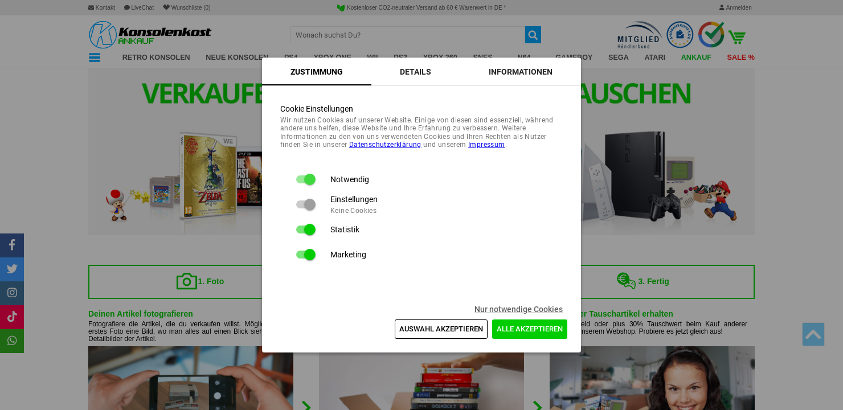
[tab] (316, 71)
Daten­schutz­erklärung (385, 145)
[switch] (305, 179)
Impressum (486, 145)
